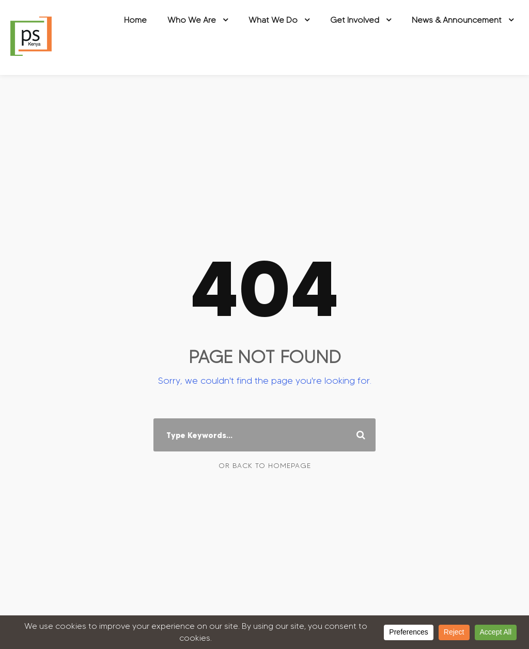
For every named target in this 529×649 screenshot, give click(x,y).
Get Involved (354, 20)
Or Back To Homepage (265, 465)
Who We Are (191, 20)
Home (135, 20)
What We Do (273, 20)
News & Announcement (457, 20)
